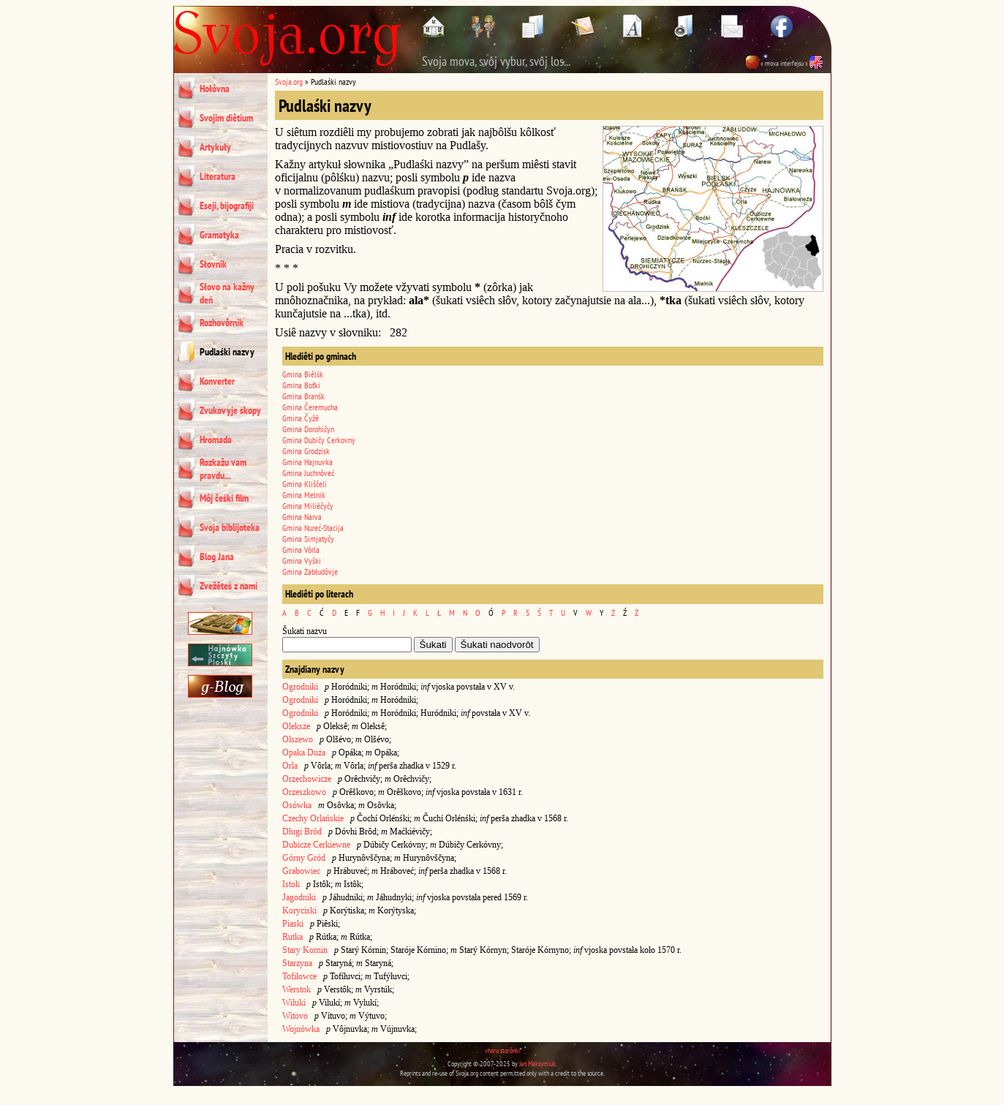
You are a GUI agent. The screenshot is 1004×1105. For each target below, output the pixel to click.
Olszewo (297, 739)
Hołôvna (215, 88)
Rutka (292, 937)
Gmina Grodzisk (306, 450)
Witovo (295, 1016)
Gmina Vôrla (301, 549)
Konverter (217, 381)
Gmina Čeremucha (310, 406)
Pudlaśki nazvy (227, 351)
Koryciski (299, 910)
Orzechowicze (306, 779)
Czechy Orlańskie (313, 818)
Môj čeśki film (224, 498)
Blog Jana (217, 556)
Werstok (296, 989)
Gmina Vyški (301, 560)
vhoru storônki (502, 1050)
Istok (291, 884)
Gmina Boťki (301, 385)
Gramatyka (219, 234)
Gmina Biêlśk (302, 374)
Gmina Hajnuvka (307, 461)
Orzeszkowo (304, 792)
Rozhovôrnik (222, 322)
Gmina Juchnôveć (308, 472)
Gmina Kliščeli (304, 483)
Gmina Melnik (303, 494)
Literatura (217, 176)
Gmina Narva (302, 516)
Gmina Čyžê (300, 417)
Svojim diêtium (226, 117)
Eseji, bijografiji (227, 205)
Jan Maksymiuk (537, 1063)
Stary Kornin (305, 950)
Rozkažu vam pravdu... (223, 469)
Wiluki (294, 1002)
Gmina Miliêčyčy (307, 505)
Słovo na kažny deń (227, 293)
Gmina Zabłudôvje (310, 571)
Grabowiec (301, 871)
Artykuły (215, 147)
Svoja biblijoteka (230, 527)
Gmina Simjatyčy (308, 538)
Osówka (297, 805)
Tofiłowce (299, 976)
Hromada (216, 439)
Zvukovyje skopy (230, 410)
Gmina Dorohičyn (308, 428)
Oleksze (296, 726)
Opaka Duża (303, 752)
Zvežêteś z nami (228, 585)
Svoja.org (289, 81)
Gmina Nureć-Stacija (313, 527)
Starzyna (297, 963)
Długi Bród (302, 831)
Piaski (292, 924)
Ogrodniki (300, 687)
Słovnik (213, 264)
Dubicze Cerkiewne (316, 845)
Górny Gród (303, 858)
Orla (290, 766)
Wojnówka (301, 1029)
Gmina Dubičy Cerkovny (318, 439)
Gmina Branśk (303, 396)
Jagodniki (299, 897)
